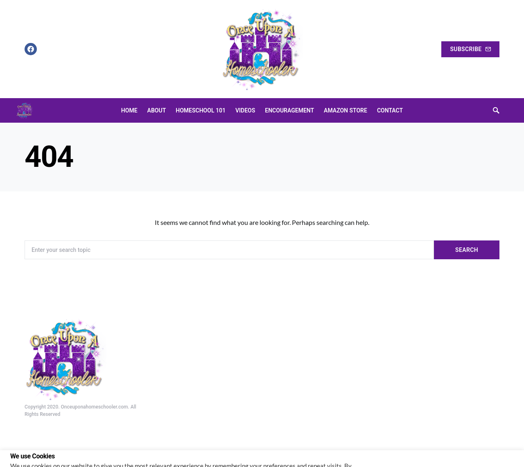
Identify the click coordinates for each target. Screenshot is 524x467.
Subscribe (470, 49)
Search (466, 250)
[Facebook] (31, 49)
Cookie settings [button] (456, 449)
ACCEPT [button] (498, 449)
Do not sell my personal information (58, 457)
